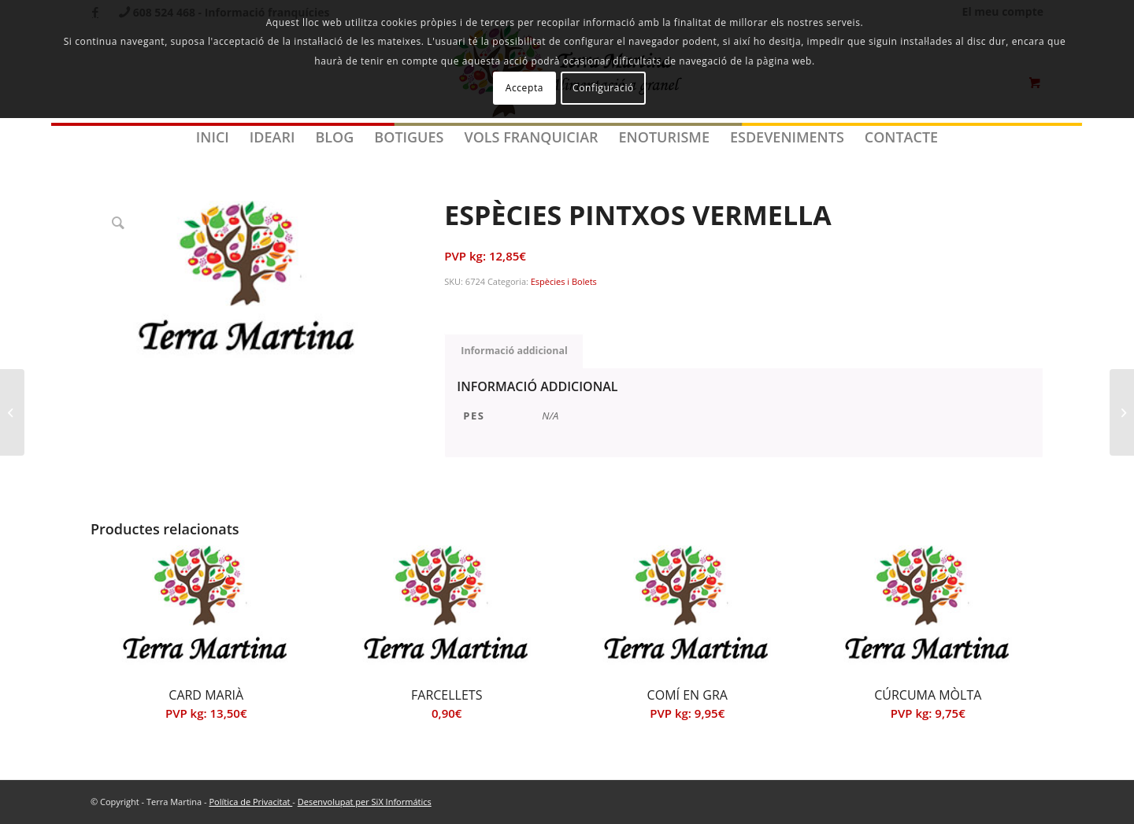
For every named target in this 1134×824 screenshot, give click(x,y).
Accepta (524, 87)
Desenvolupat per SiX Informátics (365, 801)
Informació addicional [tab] (514, 350)
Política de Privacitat (250, 801)
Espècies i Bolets (564, 281)
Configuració (603, 87)
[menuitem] (212, 137)
